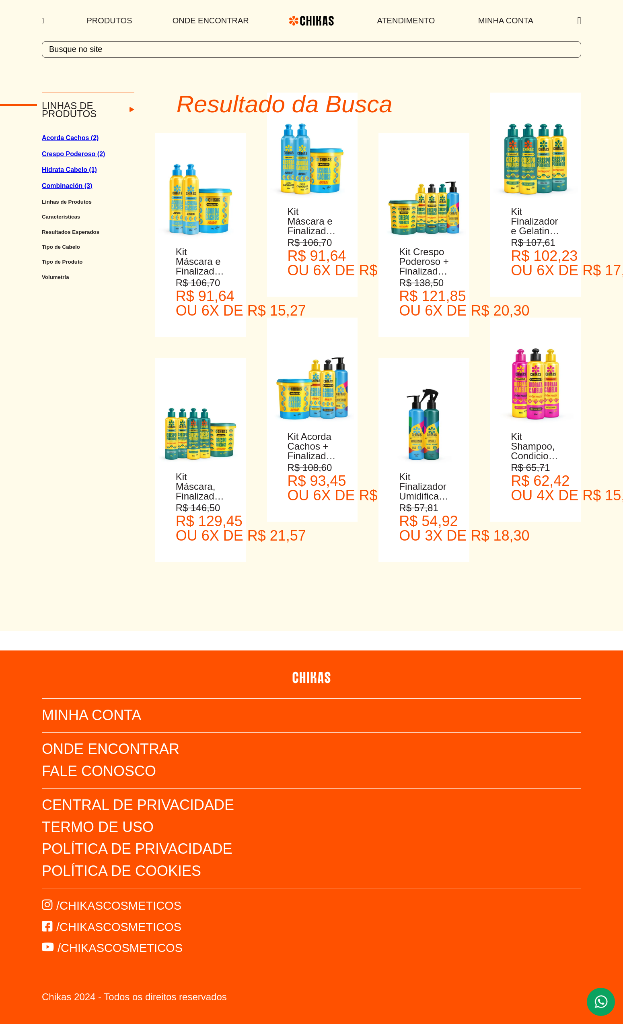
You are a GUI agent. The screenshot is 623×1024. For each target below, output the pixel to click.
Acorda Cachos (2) (70, 137)
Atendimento (406, 20)
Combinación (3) (67, 185)
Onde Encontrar (211, 20)
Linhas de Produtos (69, 110)
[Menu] (44, 21)
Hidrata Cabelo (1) (69, 169)
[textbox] (311, 49)
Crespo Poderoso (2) (73, 154)
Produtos (109, 20)
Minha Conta (505, 20)
